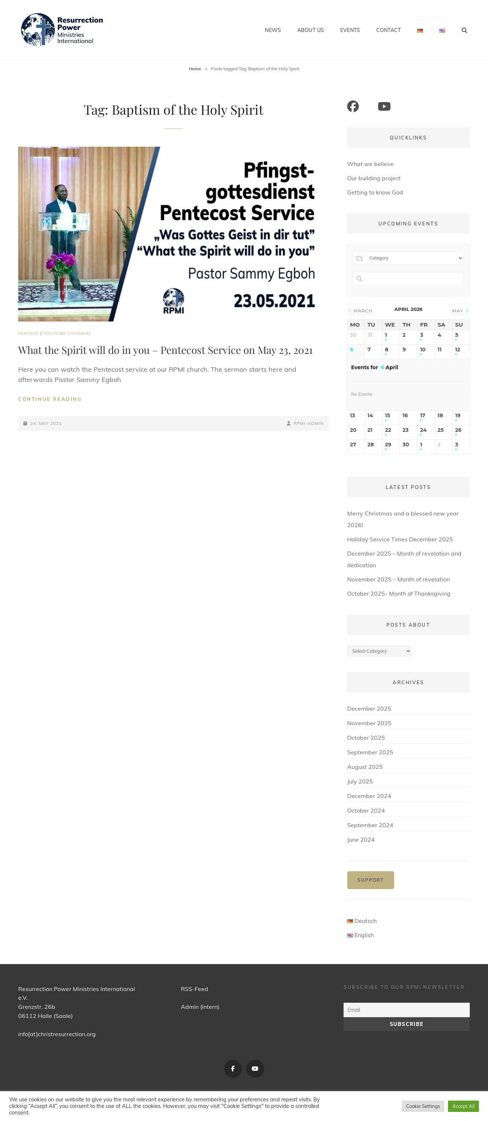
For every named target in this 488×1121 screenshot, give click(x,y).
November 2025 (369, 723)
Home (195, 68)
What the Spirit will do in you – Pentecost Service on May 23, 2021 (165, 349)
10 (422, 350)
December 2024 (369, 796)
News (273, 30)
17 (422, 416)
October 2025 (366, 737)
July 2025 (360, 781)
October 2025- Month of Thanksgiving (399, 593)
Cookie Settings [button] (423, 1106)
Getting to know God (375, 192)
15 (387, 416)
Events (350, 30)
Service (28, 333)
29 (388, 445)
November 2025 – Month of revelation (398, 579)
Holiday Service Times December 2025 (400, 539)
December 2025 (369, 708)
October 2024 (366, 810)
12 (457, 350)
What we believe (370, 163)
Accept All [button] (463, 1106)
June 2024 (361, 839)
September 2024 (370, 825)
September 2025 (370, 752)
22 (388, 430)
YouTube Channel (67, 333)
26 (458, 430)
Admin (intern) (200, 1006)
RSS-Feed (194, 988)
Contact (388, 30)
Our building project (374, 178)
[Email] (407, 1010)
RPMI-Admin (309, 423)
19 (457, 416)
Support (370, 880)
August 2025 (365, 766)
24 (423, 430)
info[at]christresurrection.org (57, 1034)
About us (310, 30)
